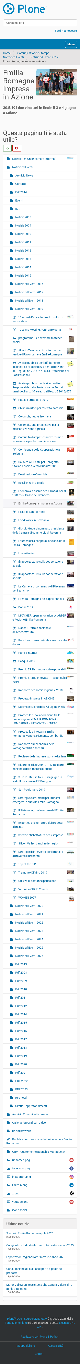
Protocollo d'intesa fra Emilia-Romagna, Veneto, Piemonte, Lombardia (43, 733)
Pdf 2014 (21, 192)
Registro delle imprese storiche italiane (46, 756)
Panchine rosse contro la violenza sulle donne (43, 642)
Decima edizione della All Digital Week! (46, 706)
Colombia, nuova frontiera (46, 417)
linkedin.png (43, 1185)
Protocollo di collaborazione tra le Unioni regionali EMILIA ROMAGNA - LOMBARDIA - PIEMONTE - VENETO (43, 719)
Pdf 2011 (21, 997)
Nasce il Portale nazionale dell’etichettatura (43, 630)
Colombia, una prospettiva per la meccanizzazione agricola (43, 426)
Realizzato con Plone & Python (40, 1336)
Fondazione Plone (16, 1322)
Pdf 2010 (21, 989)
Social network (21, 1131)
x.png (43, 1193)
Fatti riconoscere (66, 30)
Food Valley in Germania (46, 520)
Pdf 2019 (21, 1056)
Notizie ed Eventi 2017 (29, 292)
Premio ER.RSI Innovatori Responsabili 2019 (43, 679)
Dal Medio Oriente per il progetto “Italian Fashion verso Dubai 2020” (43, 464)
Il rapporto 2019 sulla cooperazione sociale (43, 563)
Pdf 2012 (21, 1006)
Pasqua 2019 (46, 661)
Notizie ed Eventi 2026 (29, 956)
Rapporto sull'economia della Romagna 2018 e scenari (43, 746)
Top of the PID (46, 864)
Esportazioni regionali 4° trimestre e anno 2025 (35, 1257)
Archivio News (24, 175)
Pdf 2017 (21, 1039)
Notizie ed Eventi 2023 (29, 931)
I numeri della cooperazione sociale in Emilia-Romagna (43, 543)
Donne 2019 (46, 608)
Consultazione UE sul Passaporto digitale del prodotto (34, 1271)
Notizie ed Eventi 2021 (29, 914)
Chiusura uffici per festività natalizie (46, 408)
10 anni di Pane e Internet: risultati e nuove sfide (43, 319)
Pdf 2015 (21, 1022)
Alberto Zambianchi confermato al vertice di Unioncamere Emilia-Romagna (43, 352)
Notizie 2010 (23, 233)
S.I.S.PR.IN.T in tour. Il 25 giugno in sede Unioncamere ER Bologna (43, 779)
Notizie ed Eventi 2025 (29, 947)
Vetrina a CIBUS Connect (46, 889)
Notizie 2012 (23, 250)
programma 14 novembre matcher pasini (43, 340)
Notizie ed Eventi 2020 (29, 906)
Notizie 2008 (23, 217)
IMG (18, 208)
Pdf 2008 (21, 972)
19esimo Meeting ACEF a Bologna (46, 329)
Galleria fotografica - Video (29, 1122)
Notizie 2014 (23, 267)
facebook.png (43, 1168)
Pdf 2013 (21, 964)
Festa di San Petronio (46, 512)
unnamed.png (43, 1160)
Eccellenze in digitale (46, 483)
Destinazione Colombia (46, 474)
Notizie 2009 (23, 225)
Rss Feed (21, 1097)
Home (7, 53)
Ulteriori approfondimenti (31, 1106)
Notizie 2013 (23, 258)
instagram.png (43, 1177)
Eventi (19, 200)
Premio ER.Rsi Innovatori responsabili (46, 669)
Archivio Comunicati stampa (30, 1114)
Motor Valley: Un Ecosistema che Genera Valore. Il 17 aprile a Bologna (39, 1286)
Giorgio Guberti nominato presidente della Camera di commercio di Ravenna (43, 530)
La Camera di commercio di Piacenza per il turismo (43, 588)
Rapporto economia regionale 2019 (46, 691)
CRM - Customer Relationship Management (39, 1151)
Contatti (20, 183)
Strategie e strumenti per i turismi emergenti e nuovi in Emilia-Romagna (43, 800)
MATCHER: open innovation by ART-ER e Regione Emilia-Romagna (43, 617)
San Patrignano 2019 (46, 790)
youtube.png (43, 1202)
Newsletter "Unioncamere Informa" (43, 158)
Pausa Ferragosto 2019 (46, 399)
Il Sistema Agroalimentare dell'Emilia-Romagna (43, 812)
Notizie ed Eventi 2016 (29, 283)
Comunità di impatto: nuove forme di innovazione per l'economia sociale (43, 439)
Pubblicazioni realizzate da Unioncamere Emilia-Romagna (39, 1141)
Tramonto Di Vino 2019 (46, 872)
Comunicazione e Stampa (33, 53)
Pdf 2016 (21, 1031)
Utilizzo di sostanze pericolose (46, 880)
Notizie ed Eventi (13, 57)
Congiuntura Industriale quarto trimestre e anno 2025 (40, 1245)
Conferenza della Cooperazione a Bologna (43, 451)
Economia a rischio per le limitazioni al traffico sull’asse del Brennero (43, 493)
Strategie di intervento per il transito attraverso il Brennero (43, 853)
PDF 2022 (21, 1081)
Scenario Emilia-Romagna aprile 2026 (29, 1233)
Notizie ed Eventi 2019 (44, 57)
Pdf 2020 (21, 1064)
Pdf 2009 (21, 981)
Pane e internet (46, 652)
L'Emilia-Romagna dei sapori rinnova (46, 599)
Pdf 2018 (21, 1047)
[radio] (7, 148)
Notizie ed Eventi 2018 (29, 300)
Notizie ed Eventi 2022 (29, 922)
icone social (19, 1210)
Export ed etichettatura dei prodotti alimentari (43, 824)
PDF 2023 (21, 1089)
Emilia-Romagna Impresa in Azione (46, 503)
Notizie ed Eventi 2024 (29, 939)
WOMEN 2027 (46, 899)
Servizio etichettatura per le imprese (46, 835)
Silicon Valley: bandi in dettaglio (46, 843)
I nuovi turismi (46, 553)
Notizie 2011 (23, 242)
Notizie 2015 (23, 275)
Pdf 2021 (21, 1072)
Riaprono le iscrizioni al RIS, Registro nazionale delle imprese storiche (43, 766)
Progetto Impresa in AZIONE (46, 698)
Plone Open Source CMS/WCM (27, 1318)
